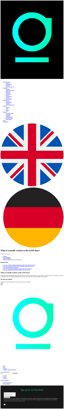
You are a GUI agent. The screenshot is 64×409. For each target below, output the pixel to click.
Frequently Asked (9, 113)
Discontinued (9, 119)
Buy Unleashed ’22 (10, 86)
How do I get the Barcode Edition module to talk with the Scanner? (17, 268)
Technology (8, 94)
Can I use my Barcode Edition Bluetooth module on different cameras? (18, 266)
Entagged (5, 88)
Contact (7, 109)
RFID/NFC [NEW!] (10, 90)
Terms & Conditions (7, 382)
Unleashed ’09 (9, 117)
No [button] (1, 284)
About (4, 106)
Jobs (7, 108)
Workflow (8, 92)
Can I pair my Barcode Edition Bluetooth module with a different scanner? (19, 265)
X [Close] (4, 404)
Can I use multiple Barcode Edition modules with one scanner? (16, 269)
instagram (5, 378)
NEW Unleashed (6, 82)
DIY (4, 367)
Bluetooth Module (7, 258)
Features (8, 83)
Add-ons (8, 85)
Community (5, 121)
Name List (8, 91)
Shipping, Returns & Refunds (9, 369)
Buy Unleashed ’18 (10, 104)
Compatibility (9, 84)
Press (7, 110)
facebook (5, 375)
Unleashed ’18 (6, 100)
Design (7, 95)
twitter (4, 376)
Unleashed (8, 114)
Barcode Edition (9, 118)
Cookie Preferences (5, 380)
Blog (4, 120)
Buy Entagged (9, 98)
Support (5, 112)
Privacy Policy (6, 383)
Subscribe (15, 373)
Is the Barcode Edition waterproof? (10, 267)
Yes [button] (2, 283)
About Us (8, 107)
